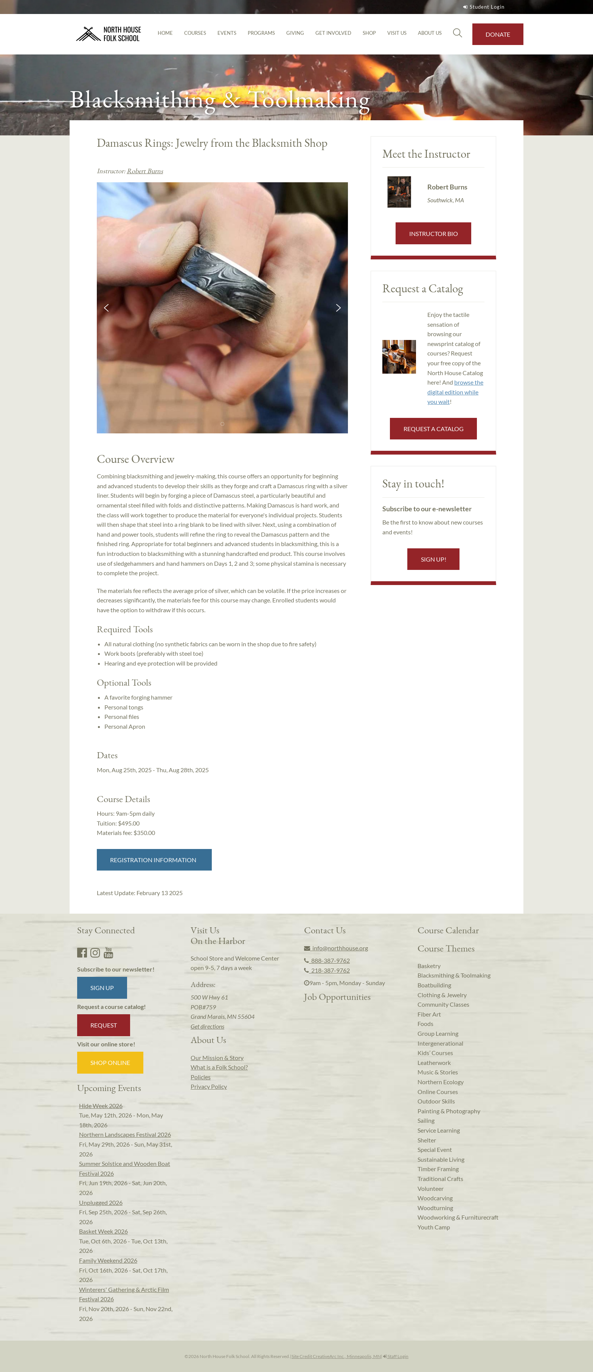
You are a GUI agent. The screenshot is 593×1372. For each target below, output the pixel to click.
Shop (369, 33)
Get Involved (333, 33)
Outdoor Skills (436, 1101)
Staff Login (395, 1356)
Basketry (429, 965)
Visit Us (397, 33)
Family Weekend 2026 (108, 1260)
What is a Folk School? (219, 1067)
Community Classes (443, 1004)
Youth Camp (434, 1227)
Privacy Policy (209, 1086)
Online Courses (438, 1091)
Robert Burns (145, 170)
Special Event (435, 1149)
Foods (425, 1023)
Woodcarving (435, 1197)
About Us (430, 33)
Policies (201, 1076)
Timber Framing (438, 1168)
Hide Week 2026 (101, 1105)
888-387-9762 (327, 960)
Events (226, 33)
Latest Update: (140, 892)
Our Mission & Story (217, 1057)
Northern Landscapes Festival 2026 (125, 1134)
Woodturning (435, 1207)
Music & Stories (438, 1072)
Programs (261, 33)
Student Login (483, 7)
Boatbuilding (434, 985)
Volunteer (431, 1188)
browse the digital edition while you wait (455, 392)
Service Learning (439, 1130)
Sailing (426, 1120)
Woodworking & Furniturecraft (458, 1217)
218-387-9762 (327, 970)
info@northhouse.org (336, 947)
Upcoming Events (109, 1088)
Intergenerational (440, 1043)
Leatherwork (434, 1062)
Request (103, 1025)
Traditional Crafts (440, 1178)
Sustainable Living (441, 1159)
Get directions (207, 1026)
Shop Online (110, 1062)
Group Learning (438, 1033)
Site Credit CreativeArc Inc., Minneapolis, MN (336, 1356)
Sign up (102, 987)
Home (165, 33)
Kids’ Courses (435, 1052)
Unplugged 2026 (101, 1202)
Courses (195, 33)
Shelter (427, 1140)
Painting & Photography (449, 1110)
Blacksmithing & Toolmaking (454, 975)
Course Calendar (448, 930)
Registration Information (154, 859)
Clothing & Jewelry (442, 994)
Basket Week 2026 (103, 1231)
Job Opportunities (337, 996)
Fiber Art (429, 1014)
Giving (295, 33)
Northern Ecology (441, 1081)
